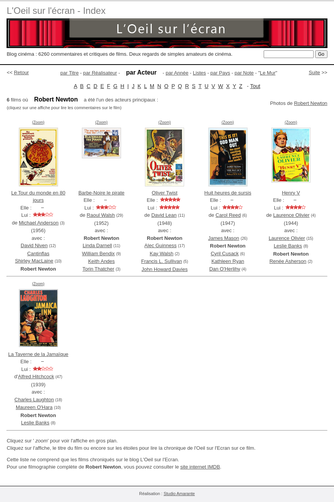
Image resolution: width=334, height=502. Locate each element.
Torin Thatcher (99, 269)
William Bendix (98, 253)
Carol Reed (228, 215)
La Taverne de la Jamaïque (38, 354)
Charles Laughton (34, 399)
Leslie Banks (288, 246)
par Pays (220, 73)
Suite (314, 72)
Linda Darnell (97, 245)
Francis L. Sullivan (161, 261)
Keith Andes (101, 261)
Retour (21, 72)
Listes (199, 73)
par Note (244, 73)
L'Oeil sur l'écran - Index (56, 10)
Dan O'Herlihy (224, 269)
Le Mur (267, 73)
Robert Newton (310, 103)
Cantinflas (38, 253)
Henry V (291, 193)
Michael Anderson (38, 223)
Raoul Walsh (101, 215)
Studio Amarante (179, 493)
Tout (255, 86)
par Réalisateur (100, 73)
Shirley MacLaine (34, 261)
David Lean (164, 215)
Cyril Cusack (225, 253)
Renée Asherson (287, 261)
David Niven (34, 245)
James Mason (223, 238)
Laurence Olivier (291, 215)
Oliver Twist (165, 193)
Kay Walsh (161, 253)
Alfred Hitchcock (36, 376)
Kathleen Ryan (227, 261)
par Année (177, 73)
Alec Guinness (161, 245)
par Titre (69, 73)
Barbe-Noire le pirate (101, 193)
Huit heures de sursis (227, 193)
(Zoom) (38, 122)
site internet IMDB (200, 467)
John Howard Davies (164, 269)
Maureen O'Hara (34, 407)
